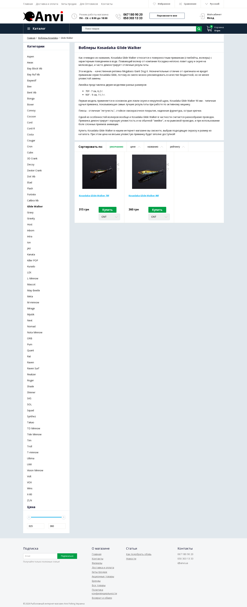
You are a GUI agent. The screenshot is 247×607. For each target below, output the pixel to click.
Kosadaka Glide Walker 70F (94, 195)
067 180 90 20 (133, 14)
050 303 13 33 (133, 18)
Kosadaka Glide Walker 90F (144, 195)
